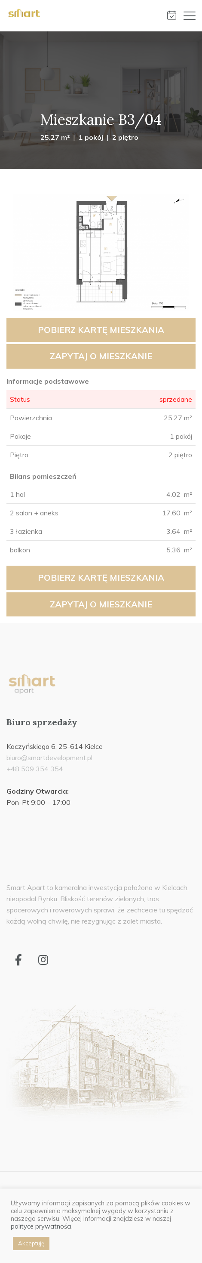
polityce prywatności (41, 1226)
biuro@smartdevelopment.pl (49, 757)
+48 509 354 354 (34, 768)
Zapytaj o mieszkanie (101, 356)
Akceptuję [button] (31, 1243)
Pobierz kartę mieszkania (101, 329)
